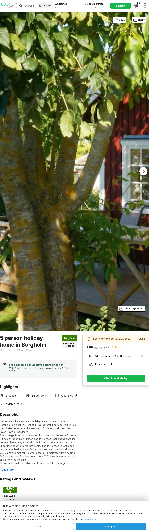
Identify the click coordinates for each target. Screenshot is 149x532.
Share (139, 19)
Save (119, 20)
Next (143, 171)
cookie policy (90, 519)
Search (120, 5)
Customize (38, 526)
